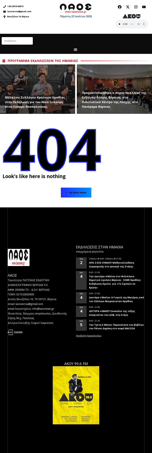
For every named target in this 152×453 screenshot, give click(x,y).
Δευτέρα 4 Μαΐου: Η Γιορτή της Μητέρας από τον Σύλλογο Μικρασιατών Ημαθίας (116, 299)
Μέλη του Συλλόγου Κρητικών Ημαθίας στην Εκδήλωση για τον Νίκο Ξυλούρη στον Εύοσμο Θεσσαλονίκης (35, 102)
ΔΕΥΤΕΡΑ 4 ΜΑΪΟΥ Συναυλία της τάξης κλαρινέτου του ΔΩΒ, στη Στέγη (112, 313)
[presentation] (4, 89)
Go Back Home (76, 192)
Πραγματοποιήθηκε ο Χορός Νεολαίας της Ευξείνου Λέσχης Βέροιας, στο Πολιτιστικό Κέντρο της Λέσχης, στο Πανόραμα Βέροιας (114, 100)
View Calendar (88, 336)
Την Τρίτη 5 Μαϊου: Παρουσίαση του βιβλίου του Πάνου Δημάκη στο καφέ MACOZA (116, 326)
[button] (75, 49)
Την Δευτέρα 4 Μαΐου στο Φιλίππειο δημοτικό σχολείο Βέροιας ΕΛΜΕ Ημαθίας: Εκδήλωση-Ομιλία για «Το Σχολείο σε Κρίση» (115, 282)
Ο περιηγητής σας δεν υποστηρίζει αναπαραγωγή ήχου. (131, 24)
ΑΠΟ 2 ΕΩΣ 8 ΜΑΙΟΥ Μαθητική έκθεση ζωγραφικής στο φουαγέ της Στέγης (111, 264)
